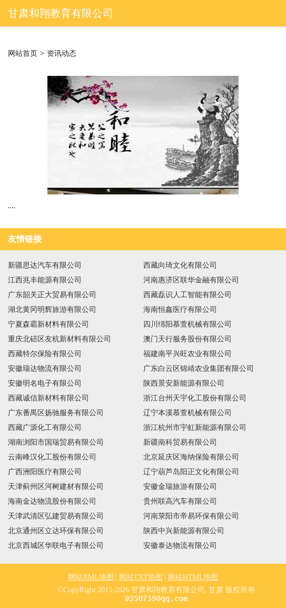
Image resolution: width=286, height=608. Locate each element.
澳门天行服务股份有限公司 (187, 339)
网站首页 (22, 53)
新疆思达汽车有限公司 (45, 265)
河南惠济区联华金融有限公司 (191, 280)
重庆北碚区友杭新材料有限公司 (59, 339)
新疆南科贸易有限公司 (180, 442)
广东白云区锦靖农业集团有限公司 (198, 368)
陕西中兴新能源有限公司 (183, 531)
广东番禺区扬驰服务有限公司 (56, 413)
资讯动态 (61, 53)
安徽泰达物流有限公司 (180, 546)
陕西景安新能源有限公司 (183, 383)
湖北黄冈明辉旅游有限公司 (52, 309)
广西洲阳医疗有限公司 (45, 472)
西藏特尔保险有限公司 (45, 354)
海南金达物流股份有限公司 (52, 501)
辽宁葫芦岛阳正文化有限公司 (191, 472)
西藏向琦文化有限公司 (180, 265)
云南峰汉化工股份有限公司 (52, 457)
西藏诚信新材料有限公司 (48, 398)
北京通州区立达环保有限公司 (56, 531)
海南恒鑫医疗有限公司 (180, 309)
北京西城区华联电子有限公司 (56, 546)
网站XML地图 (91, 577)
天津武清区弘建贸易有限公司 (56, 516)
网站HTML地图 (193, 577)
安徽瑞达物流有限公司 (45, 368)
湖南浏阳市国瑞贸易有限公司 (56, 442)
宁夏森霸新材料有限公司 (48, 324)
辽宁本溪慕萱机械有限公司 (187, 413)
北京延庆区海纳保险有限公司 (191, 457)
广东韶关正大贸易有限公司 (52, 295)
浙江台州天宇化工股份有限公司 (194, 398)
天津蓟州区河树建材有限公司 (56, 487)
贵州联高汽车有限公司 (180, 501)
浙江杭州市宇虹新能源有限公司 (194, 428)
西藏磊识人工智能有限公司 (187, 295)
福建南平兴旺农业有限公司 (187, 354)
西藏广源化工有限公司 (45, 428)
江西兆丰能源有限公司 (45, 280)
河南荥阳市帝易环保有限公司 (191, 516)
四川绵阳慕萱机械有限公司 (187, 324)
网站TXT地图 (141, 577)
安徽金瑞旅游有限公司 (180, 487)
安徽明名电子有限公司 (45, 383)
